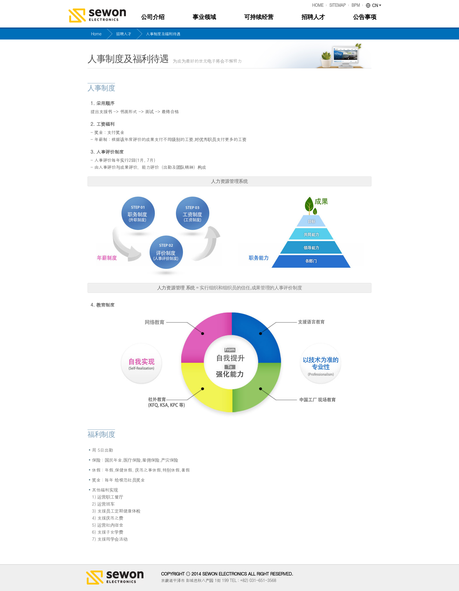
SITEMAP (337, 5)
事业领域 (204, 17)
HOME (317, 5)
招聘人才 (313, 17)
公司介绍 (153, 17)
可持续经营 (258, 17)
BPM (356, 5)
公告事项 (364, 17)
